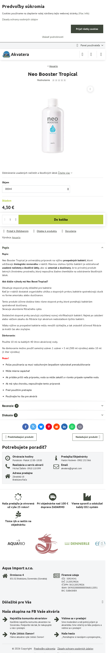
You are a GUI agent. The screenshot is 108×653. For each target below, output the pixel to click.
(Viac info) (83, 13)
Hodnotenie (43, 80)
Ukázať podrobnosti (52, 36)
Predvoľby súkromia (44, 648)
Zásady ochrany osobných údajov (75, 648)
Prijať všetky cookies (87, 29)
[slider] (59, 80)
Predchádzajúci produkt (19, 437)
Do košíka (61, 219)
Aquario (16, 237)
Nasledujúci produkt (88, 437)
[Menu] (101, 54)
